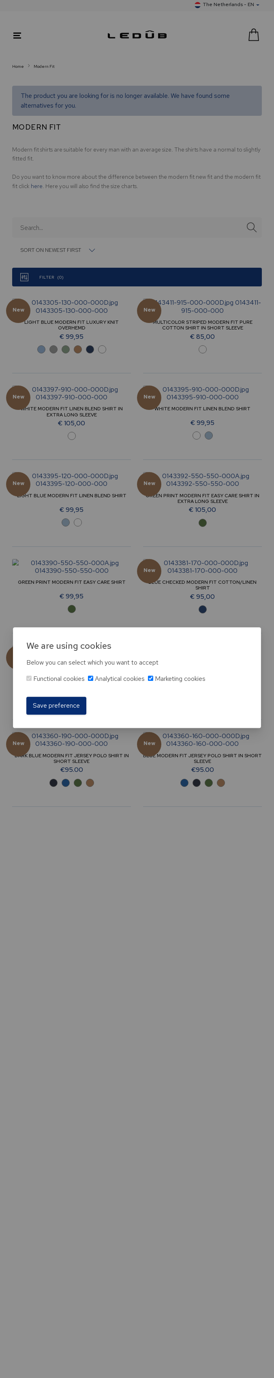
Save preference (56, 705)
